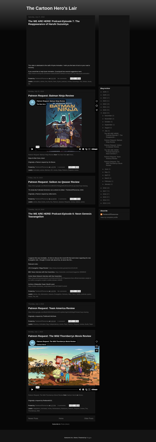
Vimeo (71, 155)
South (86, 324)
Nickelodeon (56, 408)
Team (91, 324)
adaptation (36, 408)
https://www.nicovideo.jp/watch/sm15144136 (63, 268)
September (109, 125)
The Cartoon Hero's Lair (52, 8)
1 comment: (62, 167)
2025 (105, 95)
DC (52, 170)
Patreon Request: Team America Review (51, 308)
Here (54, 81)
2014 (105, 200)
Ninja (60, 170)
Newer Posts (33, 418)
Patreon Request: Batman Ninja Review (51, 95)
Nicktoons (64, 408)
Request (71, 170)
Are (46, 81)
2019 (105, 113)
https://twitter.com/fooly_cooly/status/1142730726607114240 (47, 286)
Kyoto (59, 81)
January (108, 184)
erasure (51, 294)
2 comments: (62, 199)
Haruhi (50, 81)
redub (30, 296)
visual (89, 81)
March (107, 178)
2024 (105, 98)
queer (89, 294)
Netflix (78, 294)
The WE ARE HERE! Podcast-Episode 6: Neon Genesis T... (111, 152)
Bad (39, 202)
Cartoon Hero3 (71, 395)
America (36, 324)
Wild (38, 411)
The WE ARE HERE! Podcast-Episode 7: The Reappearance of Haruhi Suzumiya (54, 22)
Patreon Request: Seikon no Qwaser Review (53, 182)
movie (55, 170)
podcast (64, 81)
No (51, 202)
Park (65, 324)
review (69, 81)
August (107, 128)
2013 (105, 203)
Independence (54, 324)
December (108, 116)
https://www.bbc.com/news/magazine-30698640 (70, 272)
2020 (105, 110)
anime (42, 81)
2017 (105, 191)
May (106, 172)
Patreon (64, 170)
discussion (44, 294)
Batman (47, 170)
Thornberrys (32, 411)
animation (36, 81)
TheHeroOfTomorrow (110, 214)
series (83, 202)
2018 (105, 188)
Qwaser (61, 202)
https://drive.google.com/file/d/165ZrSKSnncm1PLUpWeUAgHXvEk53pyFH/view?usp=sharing (58, 312)
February (108, 181)
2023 (105, 101)
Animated (36, 170)
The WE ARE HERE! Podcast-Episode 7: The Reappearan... (113, 135)
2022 (105, 104)
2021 (105, 107)
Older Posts (88, 418)
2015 (105, 197)
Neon (74, 294)
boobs (43, 202)
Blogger (88, 437)
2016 (105, 194)
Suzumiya (75, 81)
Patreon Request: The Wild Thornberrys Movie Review (59, 336)
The (80, 81)
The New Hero (62, 155)
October (108, 122)
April (106, 175)
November (108, 119)
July (106, 131)
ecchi (48, 202)
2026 (105, 92)
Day (47, 324)
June (106, 169)
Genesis (65, 294)
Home (61, 418)
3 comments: (62, 405)
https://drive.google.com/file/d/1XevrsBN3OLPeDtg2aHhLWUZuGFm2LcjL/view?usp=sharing (58, 186)
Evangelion (57, 294)
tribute (85, 81)
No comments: (62, 78)
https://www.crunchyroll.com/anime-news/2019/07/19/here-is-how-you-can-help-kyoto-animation (58, 73)
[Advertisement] (114, 49)
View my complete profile (109, 217)
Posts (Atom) (65, 424)
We (29, 84)
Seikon (78, 202)
